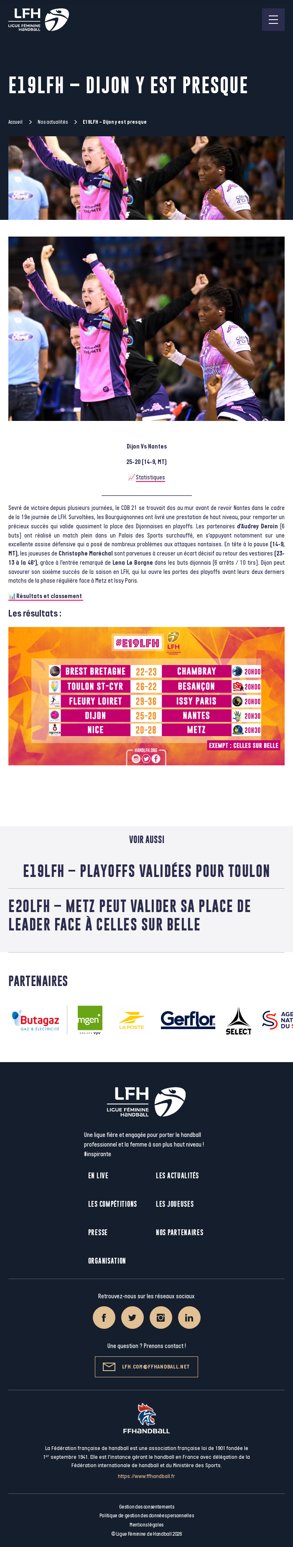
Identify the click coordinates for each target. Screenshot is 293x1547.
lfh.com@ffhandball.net (146, 1367)
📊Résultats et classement (45, 596)
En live (98, 1176)
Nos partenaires (180, 1232)
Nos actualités (53, 122)
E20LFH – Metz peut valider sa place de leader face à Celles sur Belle (129, 915)
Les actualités (177, 1176)
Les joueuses (175, 1204)
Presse (98, 1232)
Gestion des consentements (146, 1507)
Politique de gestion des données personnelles (146, 1515)
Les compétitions (112, 1204)
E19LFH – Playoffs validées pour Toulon (146, 870)
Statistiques (150, 478)
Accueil (15, 122)
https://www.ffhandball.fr (146, 1476)
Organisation (107, 1261)
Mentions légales (146, 1525)
